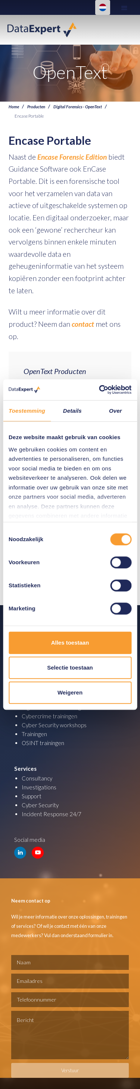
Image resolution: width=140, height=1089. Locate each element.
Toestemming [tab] (27, 411)
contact (83, 324)
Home (14, 106)
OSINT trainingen (43, 743)
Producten (36, 106)
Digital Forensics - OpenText (77, 106)
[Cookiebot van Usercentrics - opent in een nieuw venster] (99, 390)
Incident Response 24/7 (51, 814)
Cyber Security (40, 805)
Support (31, 796)
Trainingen (34, 734)
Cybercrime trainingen (49, 716)
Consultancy (37, 778)
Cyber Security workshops (54, 725)
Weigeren (70, 692)
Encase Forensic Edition (72, 157)
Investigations (39, 787)
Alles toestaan (70, 642)
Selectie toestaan (70, 667)
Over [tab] (115, 411)
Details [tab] (72, 411)
